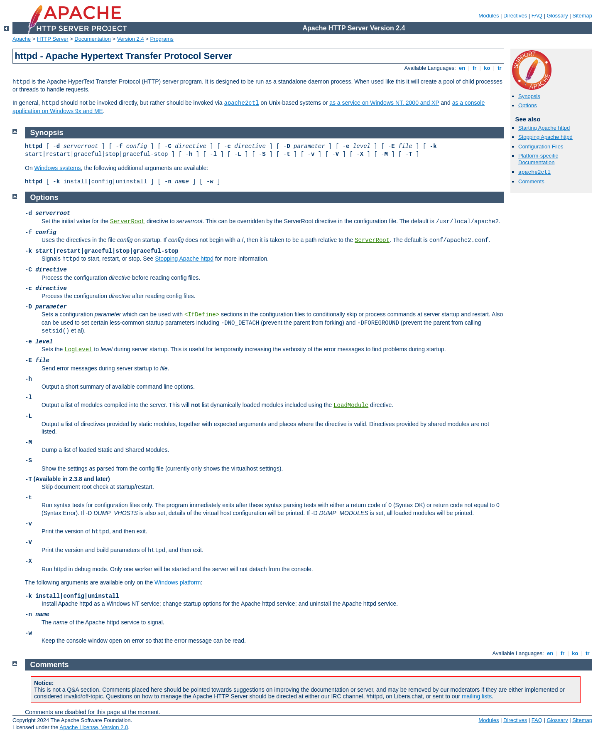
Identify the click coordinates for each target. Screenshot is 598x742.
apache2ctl (241, 103)
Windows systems (57, 168)
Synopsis (529, 96)
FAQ (537, 15)
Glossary (557, 15)
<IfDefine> (201, 314)
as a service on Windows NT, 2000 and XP (384, 102)
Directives (515, 15)
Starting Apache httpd (544, 128)
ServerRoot (127, 221)
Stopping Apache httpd (545, 137)
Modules (488, 15)
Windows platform (177, 582)
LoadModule (350, 405)
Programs (162, 39)
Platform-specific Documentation (538, 159)
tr (499, 68)
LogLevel (78, 349)
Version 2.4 (130, 39)
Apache (21, 39)
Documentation (92, 39)
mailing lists (477, 696)
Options (527, 105)
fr (474, 68)
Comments (531, 181)
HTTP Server (53, 39)
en (461, 68)
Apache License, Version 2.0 (93, 727)
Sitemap (582, 15)
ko (487, 68)
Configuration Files (540, 146)
